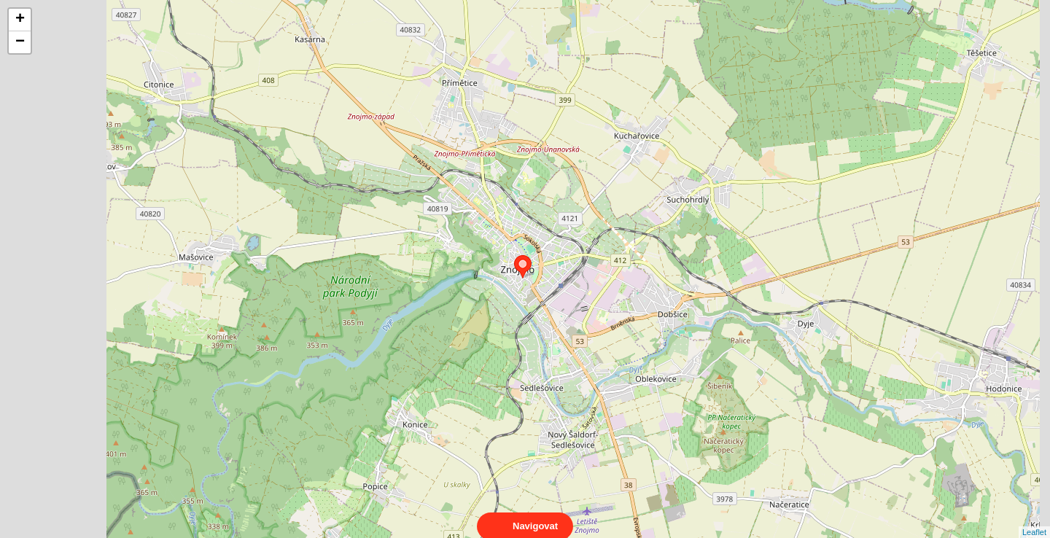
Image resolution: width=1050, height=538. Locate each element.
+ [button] (20, 20)
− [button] (20, 42)
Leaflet (1034, 519)
